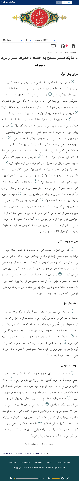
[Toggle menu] (75, 3)
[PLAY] (11, 478)
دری (65, 2)
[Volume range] (56, 478)
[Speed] (62, 478)
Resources (38, 463)
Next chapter (70, 53)
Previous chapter (55, 53)
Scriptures (12, 463)
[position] (26, 478)
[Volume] (48, 478)
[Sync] (67, 478)
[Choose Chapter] (29, 40)
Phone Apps (25, 463)
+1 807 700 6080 (62, 463)
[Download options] (73, 46)
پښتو (69, 2)
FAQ (49, 463)
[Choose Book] (13, 40)
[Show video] (53, 46)
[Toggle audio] (62, 46)
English (59, 2)
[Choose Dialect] (45, 40)
